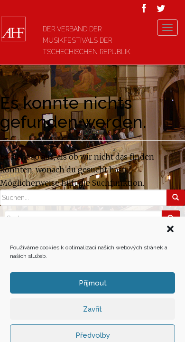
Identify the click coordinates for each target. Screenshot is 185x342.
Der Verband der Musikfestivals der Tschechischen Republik (89, 40)
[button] (170, 259)
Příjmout (93, 313)
